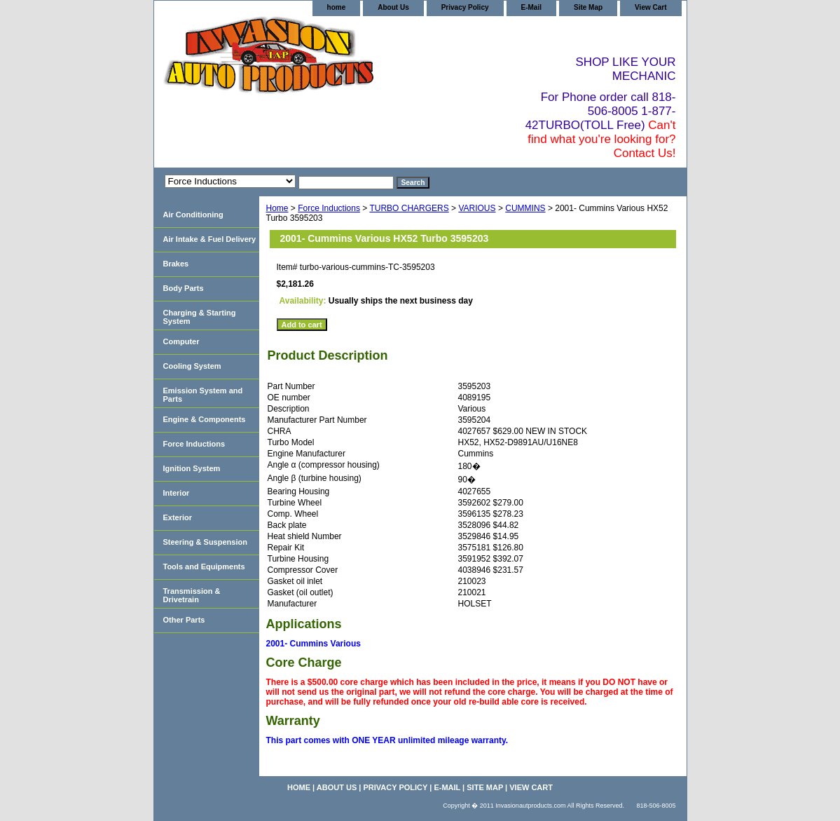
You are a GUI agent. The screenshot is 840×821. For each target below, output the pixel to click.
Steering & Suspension (205, 542)
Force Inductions (329, 208)
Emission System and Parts (203, 394)
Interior (176, 493)
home (336, 7)
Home (277, 208)
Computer (181, 341)
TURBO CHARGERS (408, 208)
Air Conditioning (193, 214)
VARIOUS (476, 208)
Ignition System (192, 468)
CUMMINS (525, 208)
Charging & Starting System (199, 316)
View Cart (650, 7)
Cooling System (192, 366)
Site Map (588, 7)
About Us (393, 7)
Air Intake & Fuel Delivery (209, 239)
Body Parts (183, 288)
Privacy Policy (465, 7)
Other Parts (184, 620)
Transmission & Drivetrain (192, 595)
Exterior (178, 517)
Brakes (176, 263)
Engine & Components (204, 419)
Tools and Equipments (204, 566)
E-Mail (531, 7)
